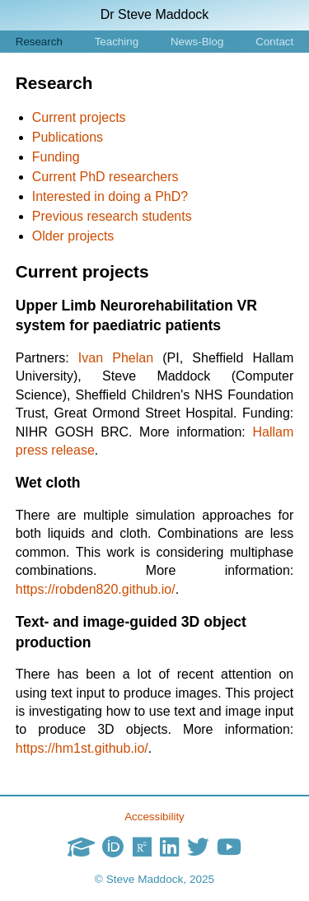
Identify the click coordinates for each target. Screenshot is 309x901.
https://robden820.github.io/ (96, 589)
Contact (274, 41)
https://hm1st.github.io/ (82, 748)
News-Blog (197, 41)
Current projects (79, 117)
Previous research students (112, 216)
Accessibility (154, 816)
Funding (56, 157)
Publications (67, 137)
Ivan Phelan (115, 358)
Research (39, 41)
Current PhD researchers (105, 177)
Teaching (116, 41)
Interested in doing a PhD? (110, 196)
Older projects (73, 236)
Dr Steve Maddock (155, 14)
